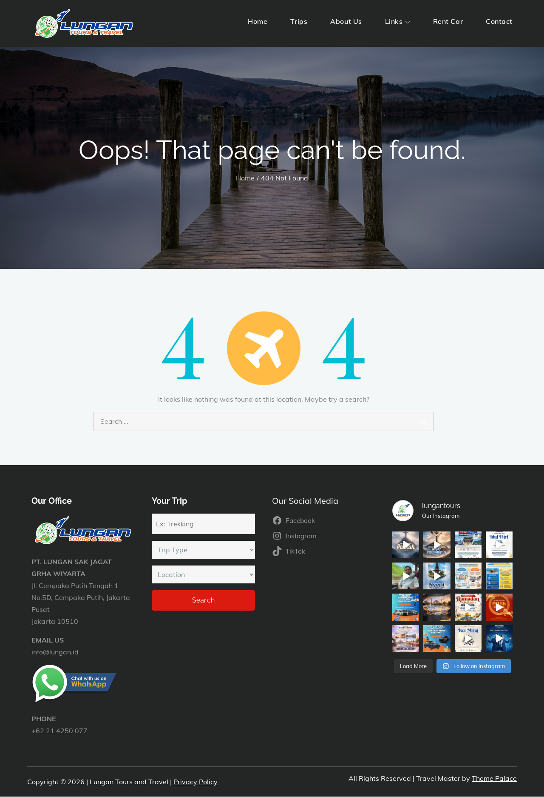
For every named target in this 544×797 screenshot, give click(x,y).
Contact (499, 21)
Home (257, 21)
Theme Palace (494, 778)
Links (397, 21)
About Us (346, 21)
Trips (298, 21)
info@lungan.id (55, 652)
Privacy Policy (195, 781)
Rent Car (448, 21)
